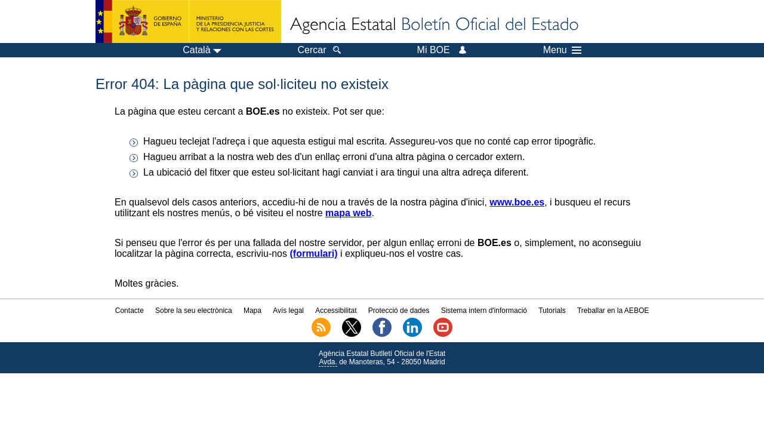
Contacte (129, 310)
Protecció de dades (399, 310)
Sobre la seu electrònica (193, 310)
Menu (562, 50)
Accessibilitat (335, 310)
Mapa (252, 310)
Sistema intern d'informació (484, 310)
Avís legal (288, 310)
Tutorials (552, 310)
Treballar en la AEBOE (613, 310)
